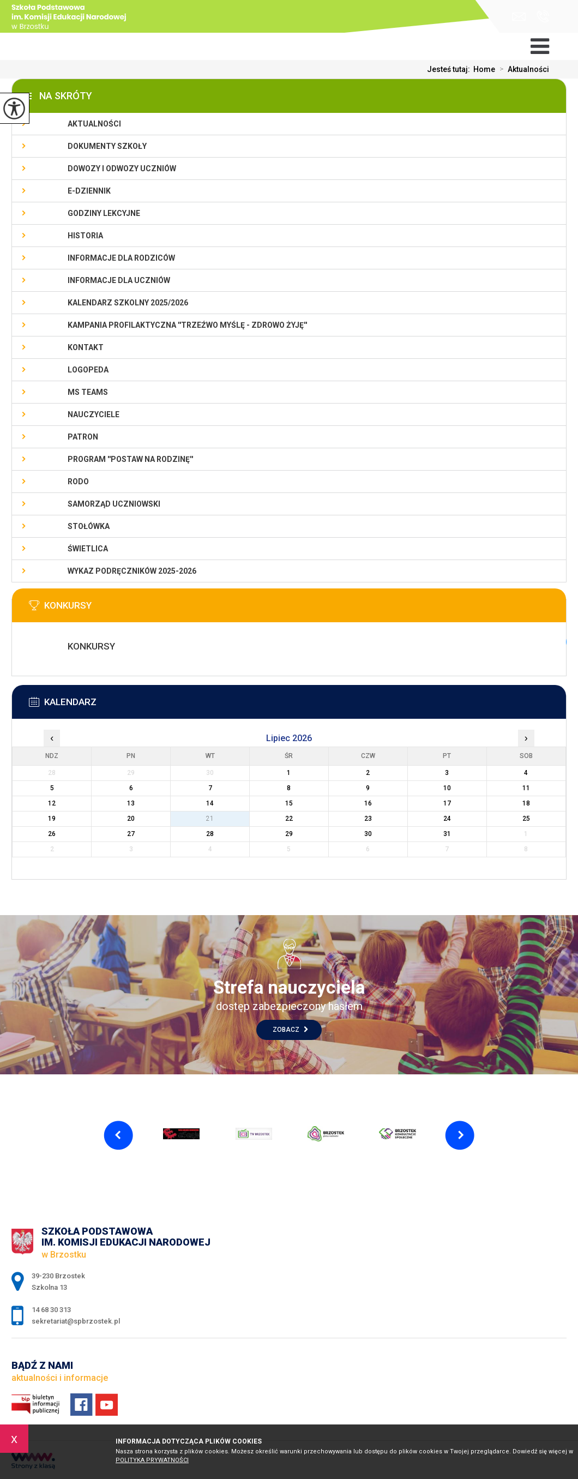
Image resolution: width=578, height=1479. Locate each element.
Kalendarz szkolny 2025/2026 (128, 302)
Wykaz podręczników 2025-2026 (132, 571)
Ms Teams (88, 392)
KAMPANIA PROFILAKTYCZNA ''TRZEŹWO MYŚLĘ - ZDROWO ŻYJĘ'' (187, 325)
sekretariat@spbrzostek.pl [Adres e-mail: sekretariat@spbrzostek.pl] (76, 1321)
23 (368, 818)
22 (289, 818)
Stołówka (89, 526)
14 (210, 803)
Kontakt (86, 347)
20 (131, 818)
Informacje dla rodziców (121, 258)
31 (447, 834)
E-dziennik (89, 191)
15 (289, 803)
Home (484, 69)
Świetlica (88, 548)
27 (131, 834)
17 (447, 803)
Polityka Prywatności (152, 1460)
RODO (78, 481)
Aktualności (522, 69)
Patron (83, 436)
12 (52, 803)
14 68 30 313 (543, 16)
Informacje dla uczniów (119, 280)
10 (447, 788)
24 (447, 818)
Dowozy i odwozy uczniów (122, 168)
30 (368, 834)
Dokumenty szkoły (107, 146)
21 (210, 818)
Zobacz (290, 1029)
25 (526, 818)
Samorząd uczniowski (114, 504)
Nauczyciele (93, 414)
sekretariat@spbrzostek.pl (519, 17)
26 (52, 834)
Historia (85, 235)
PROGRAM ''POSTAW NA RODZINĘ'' (130, 459)
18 (526, 803)
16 (368, 803)
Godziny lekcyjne (104, 213)
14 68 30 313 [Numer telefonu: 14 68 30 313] (51, 1310)
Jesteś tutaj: (450, 69)
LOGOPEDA (88, 369)
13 (131, 803)
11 (526, 788)
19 (52, 818)
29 (289, 834)
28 (210, 834)
